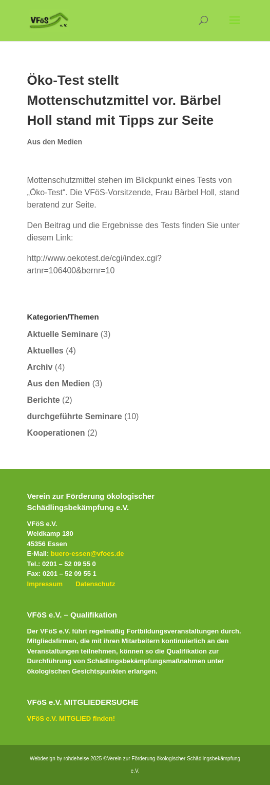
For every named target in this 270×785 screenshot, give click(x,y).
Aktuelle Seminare (63, 334)
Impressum (45, 584)
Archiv (40, 367)
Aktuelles (45, 350)
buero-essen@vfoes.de (87, 553)
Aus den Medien (54, 142)
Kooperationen (56, 432)
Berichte (43, 400)
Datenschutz (95, 584)
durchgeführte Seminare (74, 416)
